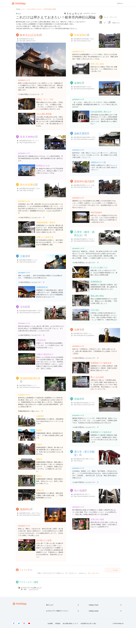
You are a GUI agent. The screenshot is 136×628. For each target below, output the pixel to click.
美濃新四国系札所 (30, 378)
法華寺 (78, 329)
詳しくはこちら (93, 573)
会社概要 (50, 623)
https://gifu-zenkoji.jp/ (26, 190)
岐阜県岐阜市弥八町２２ (82, 494)
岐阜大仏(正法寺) (30, 35)
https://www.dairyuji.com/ (27, 262)
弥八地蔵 (79, 490)
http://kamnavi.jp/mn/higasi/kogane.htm (86, 89)
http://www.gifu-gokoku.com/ (83, 187)
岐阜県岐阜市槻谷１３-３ (27, 385)
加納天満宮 (80, 133)
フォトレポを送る (112, 570)
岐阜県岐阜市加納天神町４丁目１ (85, 137)
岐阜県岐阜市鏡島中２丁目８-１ (84, 239)
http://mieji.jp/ (78, 461)
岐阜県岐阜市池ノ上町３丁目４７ (30, 513)
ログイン (120, 3)
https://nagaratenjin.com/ (27, 142)
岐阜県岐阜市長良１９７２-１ (29, 140)
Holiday (18, 3)
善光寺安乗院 (27, 184)
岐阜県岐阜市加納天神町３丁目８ (30, 310)
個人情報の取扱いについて (70, 623)
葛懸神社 (25, 509)
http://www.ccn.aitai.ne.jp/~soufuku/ (85, 404)
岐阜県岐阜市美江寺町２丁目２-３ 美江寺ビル (89, 459)
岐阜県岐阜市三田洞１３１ (82, 333)
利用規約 (57, 623)
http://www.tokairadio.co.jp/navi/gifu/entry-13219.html (91, 139)
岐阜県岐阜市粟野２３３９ (28, 260)
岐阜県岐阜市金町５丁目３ (82, 87)
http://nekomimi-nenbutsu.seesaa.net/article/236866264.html (39, 387)
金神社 (78, 83)
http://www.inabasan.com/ (82, 41)
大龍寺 (24, 256)
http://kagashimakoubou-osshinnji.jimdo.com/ (88, 241)
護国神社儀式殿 (83, 181)
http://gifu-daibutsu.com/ (27, 41)
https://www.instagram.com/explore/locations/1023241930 (93, 496)
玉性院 (24, 306)
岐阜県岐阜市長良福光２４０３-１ (85, 403)
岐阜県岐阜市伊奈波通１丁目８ (29, 188)
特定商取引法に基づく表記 (88, 623)
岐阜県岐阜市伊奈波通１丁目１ (84, 39)
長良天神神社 (27, 136)
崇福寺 (78, 398)
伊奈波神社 (80, 35)
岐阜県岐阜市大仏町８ (26, 39)
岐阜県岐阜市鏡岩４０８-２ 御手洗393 (86, 185)
